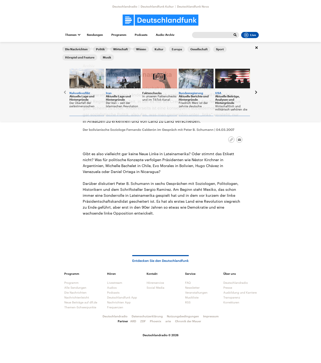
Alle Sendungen (90, 48)
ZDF (143, 321)
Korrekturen (231, 302)
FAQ (188, 282)
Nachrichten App (119, 302)
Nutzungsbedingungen (183, 316)
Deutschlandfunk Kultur (157, 6)
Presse (227, 287)
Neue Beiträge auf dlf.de (80, 302)
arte (168, 321)
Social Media (155, 287)
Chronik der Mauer (188, 321)
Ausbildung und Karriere (240, 292)
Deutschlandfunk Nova (193, 6)
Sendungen (95, 34)
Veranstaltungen (196, 292)
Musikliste (192, 297)
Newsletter (192, 287)
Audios (112, 287)
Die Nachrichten (75, 292)
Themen (71, 34)
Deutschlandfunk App (122, 297)
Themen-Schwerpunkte (80, 307)
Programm (118, 34)
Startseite (68, 48)
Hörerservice (155, 282)
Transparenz (231, 297)
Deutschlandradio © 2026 (161, 335)
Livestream (114, 282)
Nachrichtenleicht (76, 297)
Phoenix (155, 321)
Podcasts (141, 34)
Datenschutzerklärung (147, 316)
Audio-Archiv (165, 34)
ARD (133, 321)
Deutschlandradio (124, 6)
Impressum (211, 316)
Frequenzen (115, 307)
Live (250, 35)
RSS (188, 302)
